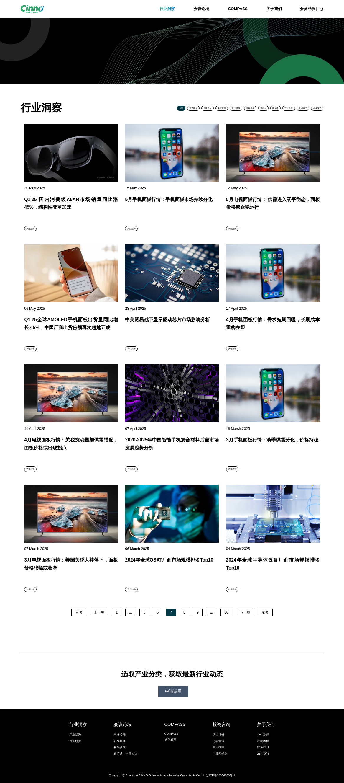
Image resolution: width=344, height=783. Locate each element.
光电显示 (207, 108)
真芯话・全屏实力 (125, 753)
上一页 (99, 612)
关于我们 (274, 8)
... (130, 612)
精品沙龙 (120, 747)
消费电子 (193, 108)
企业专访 (317, 108)
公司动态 (303, 108)
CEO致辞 (263, 734)
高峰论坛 (120, 734)
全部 (181, 108)
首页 (79, 612)
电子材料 (236, 108)
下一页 (245, 612)
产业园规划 (220, 753)
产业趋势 (75, 734)
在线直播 (120, 741)
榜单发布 (170, 739)
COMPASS (238, 8)
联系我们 (263, 747)
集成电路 (222, 108)
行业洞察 (167, 8)
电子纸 (275, 108)
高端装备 (250, 108)
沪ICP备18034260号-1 (220, 775)
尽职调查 (218, 741)
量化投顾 (218, 747)
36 (226, 612)
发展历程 (263, 741)
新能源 (263, 108)
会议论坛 (201, 8)
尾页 (265, 612)
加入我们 (263, 753)
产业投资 (288, 108)
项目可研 (218, 734)
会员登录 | (308, 8)
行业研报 (75, 741)
